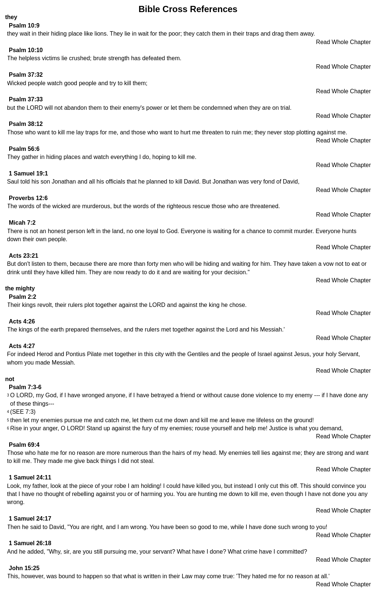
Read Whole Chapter (343, 42)
